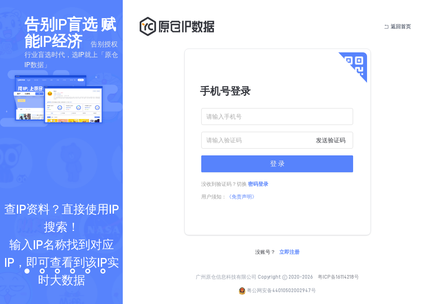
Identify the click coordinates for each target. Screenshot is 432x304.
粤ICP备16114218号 (338, 277)
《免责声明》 (242, 196)
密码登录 (258, 184)
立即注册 (289, 252)
